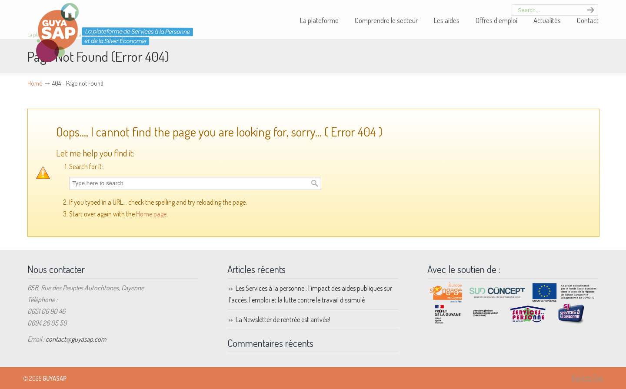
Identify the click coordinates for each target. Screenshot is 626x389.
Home (34, 83)
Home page (151, 213)
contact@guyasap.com (76, 339)
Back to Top (587, 377)
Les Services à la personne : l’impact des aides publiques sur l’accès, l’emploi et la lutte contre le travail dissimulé (310, 294)
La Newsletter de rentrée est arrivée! (283, 319)
